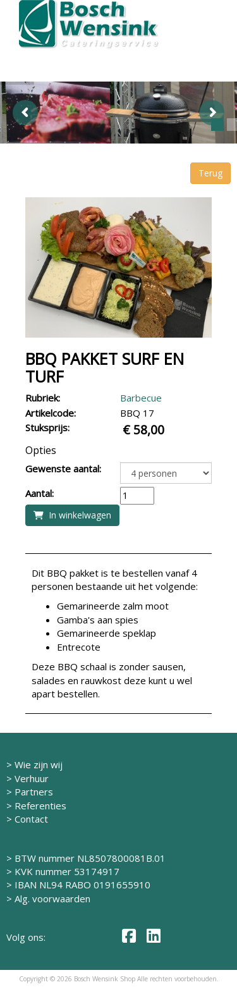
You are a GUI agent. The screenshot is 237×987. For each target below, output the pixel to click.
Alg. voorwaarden (52, 898)
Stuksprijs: (47, 427)
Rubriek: (42, 397)
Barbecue (141, 397)
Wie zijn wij (39, 764)
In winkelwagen (72, 515)
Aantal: (39, 493)
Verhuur (32, 778)
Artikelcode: (50, 413)
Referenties (40, 805)
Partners (34, 791)
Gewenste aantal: (63, 468)
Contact (31, 818)
